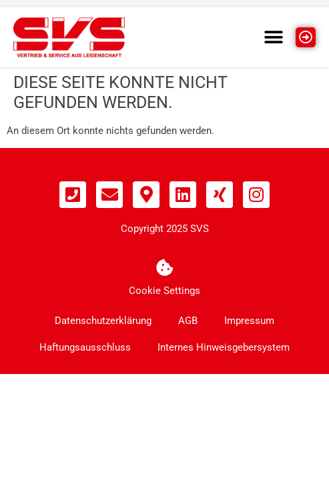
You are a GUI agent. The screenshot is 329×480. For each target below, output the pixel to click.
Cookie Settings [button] (164, 291)
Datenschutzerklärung (103, 321)
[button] (274, 37)
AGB (188, 321)
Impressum (249, 321)
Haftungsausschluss (85, 347)
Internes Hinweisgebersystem (223, 347)
